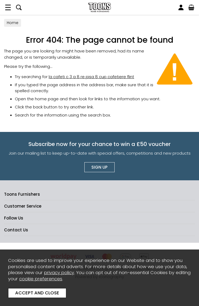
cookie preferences (40, 279)
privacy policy (59, 273)
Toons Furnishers (99, 7)
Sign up (99, 167)
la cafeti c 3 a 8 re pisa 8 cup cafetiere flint (91, 76)
